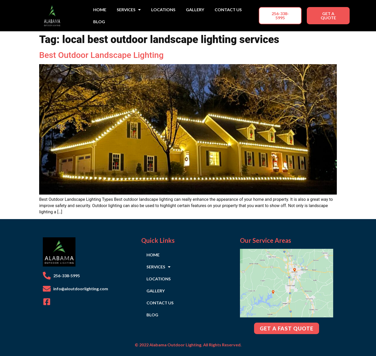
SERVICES (129, 9)
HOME (99, 9)
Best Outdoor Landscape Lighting (101, 55)
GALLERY (195, 9)
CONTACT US (228, 9)
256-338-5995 (66, 275)
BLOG (99, 21)
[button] (280, 15)
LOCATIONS (163, 9)
